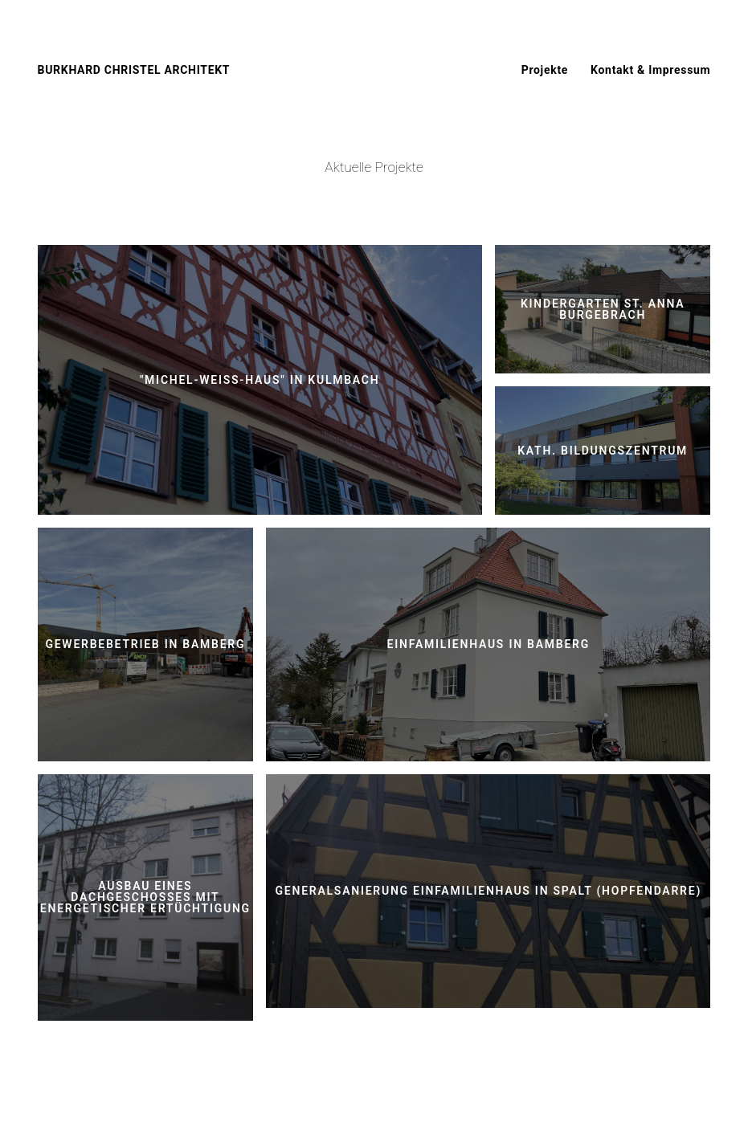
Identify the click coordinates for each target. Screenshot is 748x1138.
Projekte (544, 69)
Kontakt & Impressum (650, 69)
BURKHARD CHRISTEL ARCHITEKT (134, 69)
